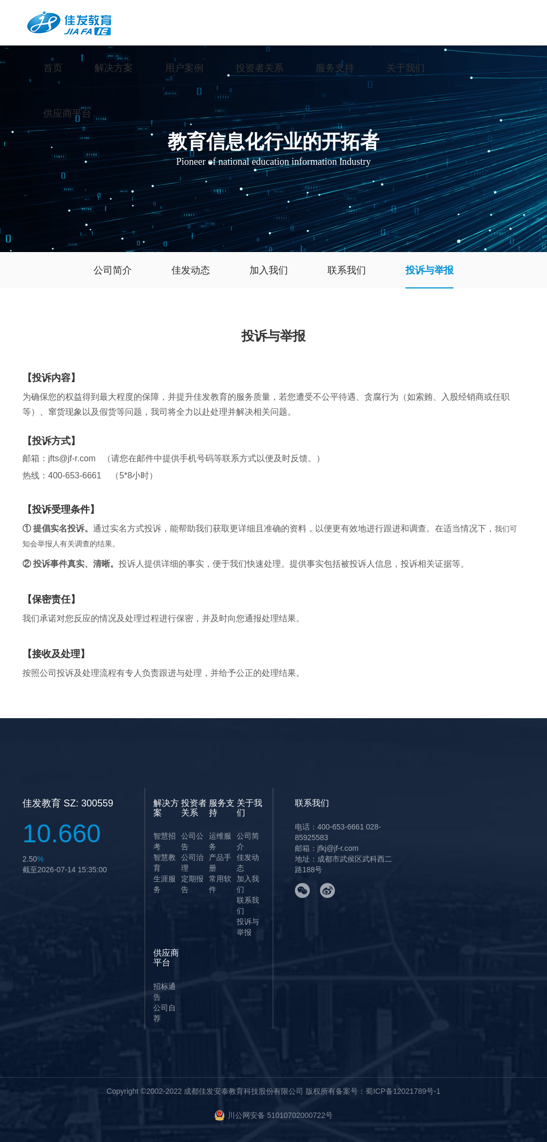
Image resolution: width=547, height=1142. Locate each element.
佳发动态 (190, 270)
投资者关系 (260, 68)
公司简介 (112, 270)
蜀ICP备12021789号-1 (402, 1091)
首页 (52, 68)
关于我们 (405, 68)
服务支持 (335, 68)
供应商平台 (67, 113)
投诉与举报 (429, 270)
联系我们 (346, 270)
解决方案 (114, 68)
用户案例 (184, 68)
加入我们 (268, 270)
